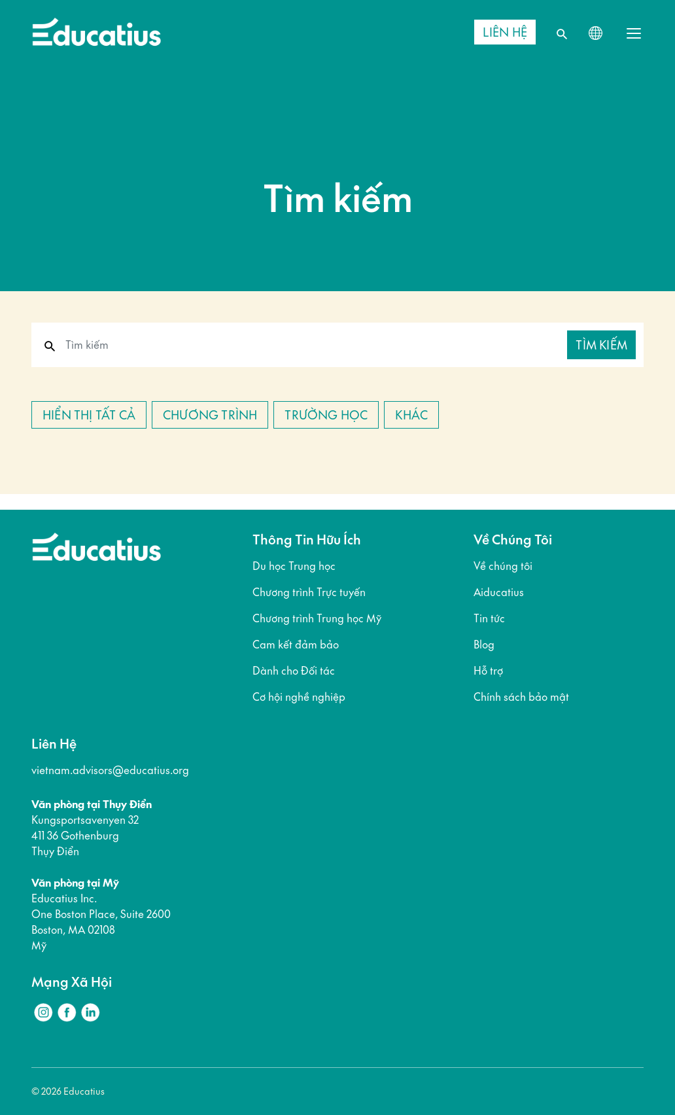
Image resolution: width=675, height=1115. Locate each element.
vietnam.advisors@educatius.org (110, 770)
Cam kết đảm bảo (295, 644)
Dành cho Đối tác (293, 671)
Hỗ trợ (488, 671)
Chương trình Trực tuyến (309, 592)
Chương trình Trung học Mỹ (316, 618)
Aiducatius (499, 592)
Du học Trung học (294, 566)
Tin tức (489, 618)
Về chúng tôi (503, 566)
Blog (484, 644)
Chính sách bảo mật (521, 697)
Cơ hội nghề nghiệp (298, 697)
